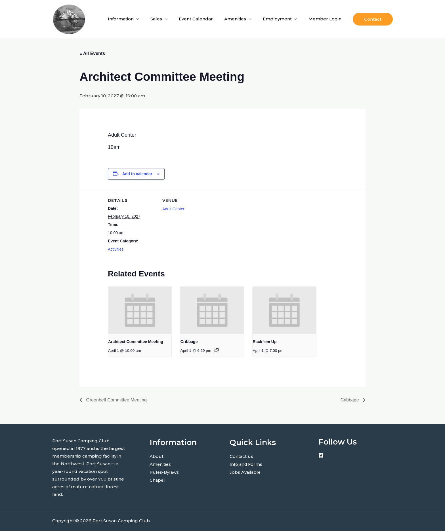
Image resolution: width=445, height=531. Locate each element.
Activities (115, 249)
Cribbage (189, 341)
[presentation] (139, 310)
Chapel (157, 479)
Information (121, 19)
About (156, 456)
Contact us (241, 456)
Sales (156, 19)
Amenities (235, 19)
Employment (277, 19)
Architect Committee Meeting (135, 341)
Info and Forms (246, 464)
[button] (373, 19)
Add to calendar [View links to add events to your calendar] (137, 174)
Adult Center (173, 209)
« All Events (92, 53)
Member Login (324, 19)
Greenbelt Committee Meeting (116, 399)
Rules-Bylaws (165, 471)
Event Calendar (196, 19)
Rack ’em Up (264, 341)
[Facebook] (321, 455)
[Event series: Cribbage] (217, 350)
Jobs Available (245, 471)
